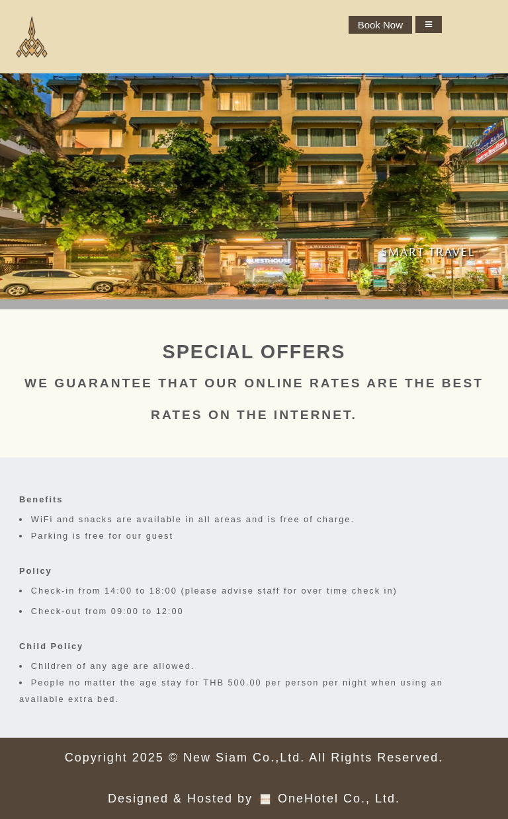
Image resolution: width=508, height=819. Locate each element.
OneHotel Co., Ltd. (339, 798)
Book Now (380, 24)
